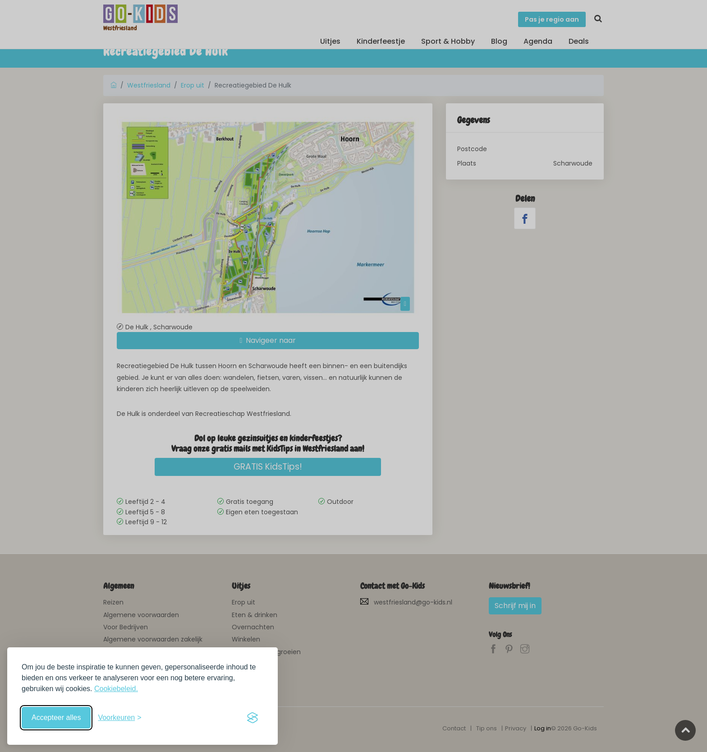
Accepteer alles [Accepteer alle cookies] (56, 717)
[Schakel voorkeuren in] (119, 717)
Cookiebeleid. (116, 688)
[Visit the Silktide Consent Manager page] (252, 718)
